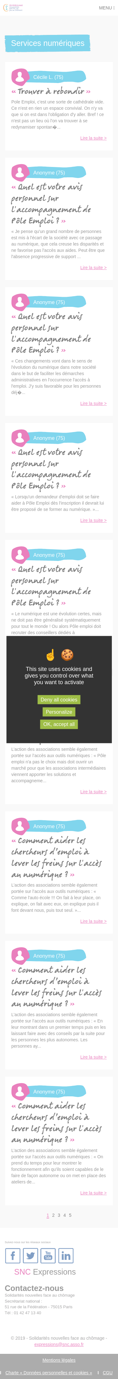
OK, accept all (59, 724)
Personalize (59, 712)
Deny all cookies (59, 699)
